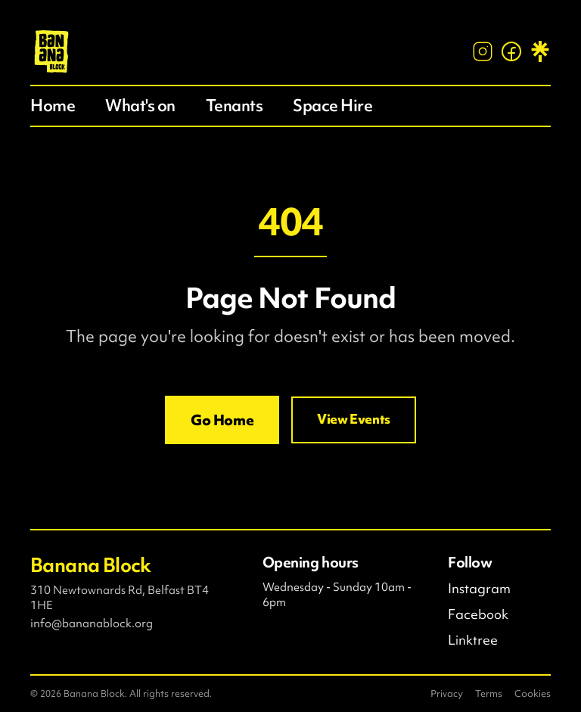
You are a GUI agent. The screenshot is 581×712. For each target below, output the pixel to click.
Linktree (473, 640)
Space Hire (332, 105)
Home (52, 105)
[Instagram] (482, 51)
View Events (353, 419)
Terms (488, 693)
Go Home (222, 420)
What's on (140, 105)
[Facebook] (511, 51)
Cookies (532, 693)
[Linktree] (540, 51)
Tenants (234, 105)
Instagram (479, 588)
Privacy (446, 693)
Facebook (478, 614)
